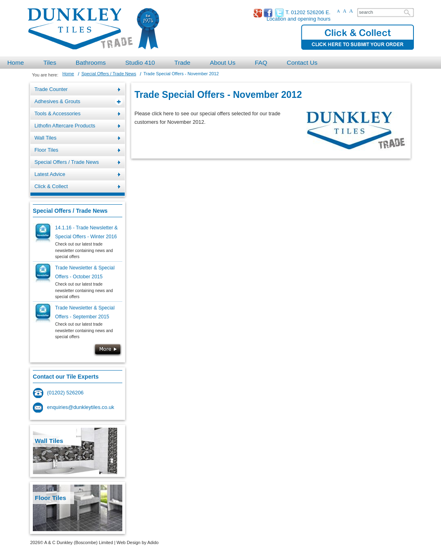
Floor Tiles (50, 497)
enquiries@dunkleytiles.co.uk (80, 407)
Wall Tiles (49, 440)
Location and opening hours (298, 19)
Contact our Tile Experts (65, 376)
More (107, 350)
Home (68, 73)
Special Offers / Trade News (108, 73)
